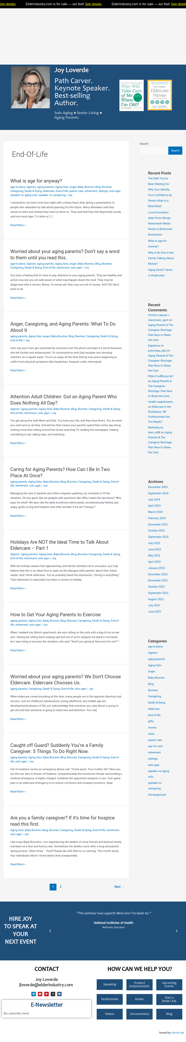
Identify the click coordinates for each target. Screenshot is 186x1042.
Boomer (107, 187)
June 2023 (154, 549)
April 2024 (154, 505)
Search (144, 143)
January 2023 (156, 568)
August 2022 (156, 599)
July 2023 (154, 543)
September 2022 (158, 593)
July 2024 (154, 499)
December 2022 (158, 574)
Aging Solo (61, 187)
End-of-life (62, 191)
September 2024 (158, 493)
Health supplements (160, 401)
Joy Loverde (71, 70)
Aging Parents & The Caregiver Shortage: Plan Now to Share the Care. (160, 442)
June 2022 (154, 611)
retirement (91, 191)
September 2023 (158, 537)
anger (73, 187)
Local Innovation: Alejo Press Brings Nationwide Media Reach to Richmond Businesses (160, 223)
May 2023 (154, 555)
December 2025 (158, 487)
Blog (98, 187)
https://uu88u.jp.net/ (161, 376)
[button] (50, 931)
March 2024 (155, 512)
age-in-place (17, 187)
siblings (103, 191)
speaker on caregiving (52, 195)
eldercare (48, 191)
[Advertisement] (93, 35)
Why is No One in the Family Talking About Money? (161, 258)
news (151, 733)
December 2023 (158, 524)
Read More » (18, 225)
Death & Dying (33, 191)
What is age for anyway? (36, 181)
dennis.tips (178, 1032)
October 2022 (156, 586)
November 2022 (158, 580)
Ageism (31, 187)
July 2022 (154, 605)
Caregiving (16, 191)
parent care (76, 191)
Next (119, 886)
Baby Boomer (86, 187)
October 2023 (156, 530)
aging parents (45, 187)
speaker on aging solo (23, 195)
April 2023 (154, 561)
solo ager (114, 191)
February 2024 (157, 518)
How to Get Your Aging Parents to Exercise (55, 614)
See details (31, 4)
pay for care (155, 746)
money (152, 727)
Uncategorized (157, 794)
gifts (151, 721)
